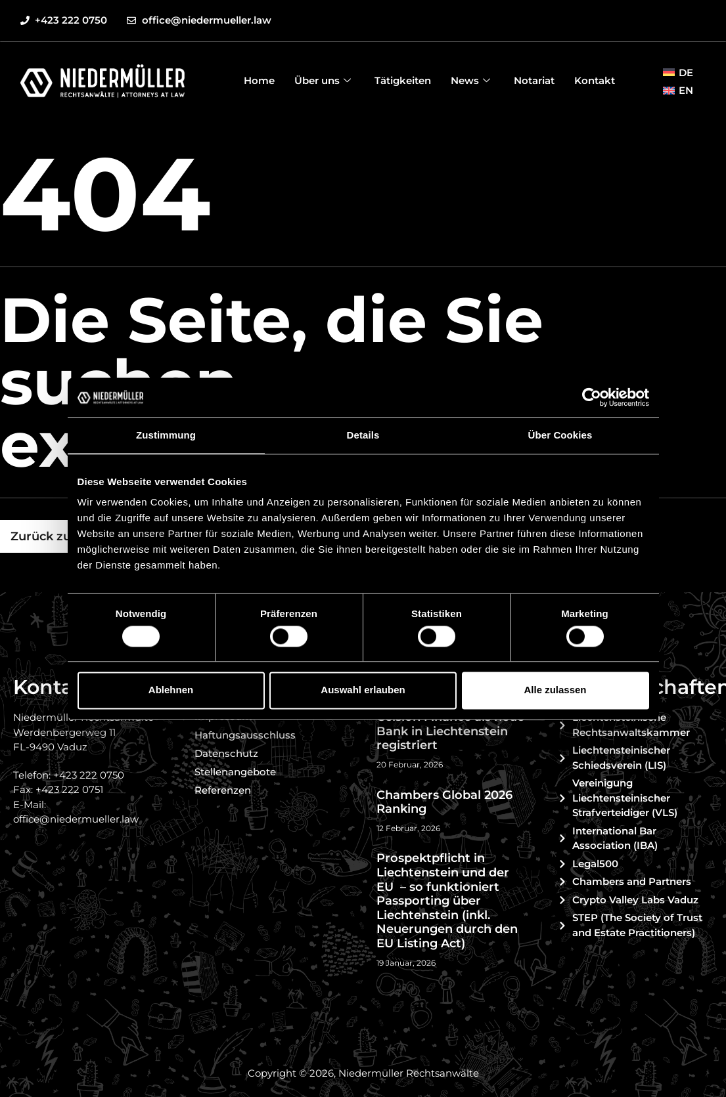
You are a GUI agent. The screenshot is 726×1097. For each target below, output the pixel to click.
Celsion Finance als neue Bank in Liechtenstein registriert (450, 731)
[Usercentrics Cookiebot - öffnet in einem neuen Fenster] (591, 397)
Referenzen (222, 790)
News (470, 80)
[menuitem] (678, 72)
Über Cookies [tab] (560, 435)
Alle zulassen (555, 690)
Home (259, 80)
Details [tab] (363, 435)
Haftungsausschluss (245, 735)
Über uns (322, 80)
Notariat (534, 80)
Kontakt (594, 80)
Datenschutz (226, 753)
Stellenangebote (235, 771)
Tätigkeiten (402, 80)
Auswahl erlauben (363, 690)
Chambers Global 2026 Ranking (444, 802)
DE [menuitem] (686, 72)
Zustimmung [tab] (166, 435)
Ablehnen (170, 690)
